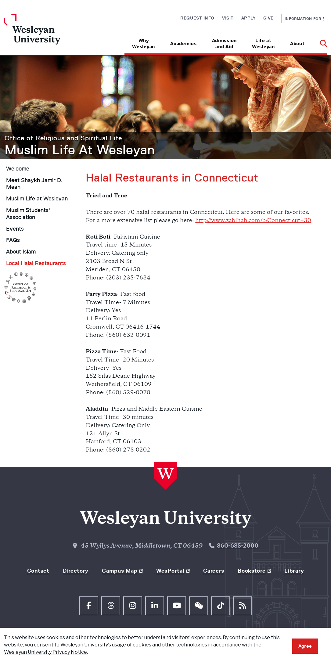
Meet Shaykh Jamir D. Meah (34, 184)
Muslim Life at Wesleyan (37, 198)
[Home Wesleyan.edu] (44, 34)
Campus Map (119, 570)
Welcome (17, 168)
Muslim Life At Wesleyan (80, 149)
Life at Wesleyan (263, 43)
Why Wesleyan (143, 43)
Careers (213, 570)
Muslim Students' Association (28, 214)
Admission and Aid (224, 43)
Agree (305, 646)
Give (268, 18)
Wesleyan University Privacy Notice (45, 652)
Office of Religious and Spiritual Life (63, 138)
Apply (248, 18)
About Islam (21, 251)
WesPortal (170, 570)
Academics (183, 43)
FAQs (13, 240)
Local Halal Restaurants (36, 263)
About (297, 43)
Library (294, 570)
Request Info (197, 18)
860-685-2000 (237, 546)
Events (15, 228)
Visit (228, 18)
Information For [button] (304, 18)
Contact (38, 570)
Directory (75, 570)
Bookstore (251, 570)
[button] (319, 41)
